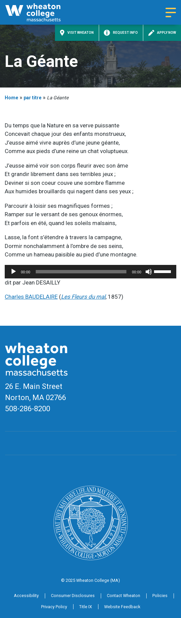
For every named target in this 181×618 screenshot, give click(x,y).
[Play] (13, 271)
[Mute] (148, 271)
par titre (32, 97)
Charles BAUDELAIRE (31, 296)
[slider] (81, 271)
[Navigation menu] (170, 12)
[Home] (40, 12)
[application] (90, 271)
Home (11, 97)
